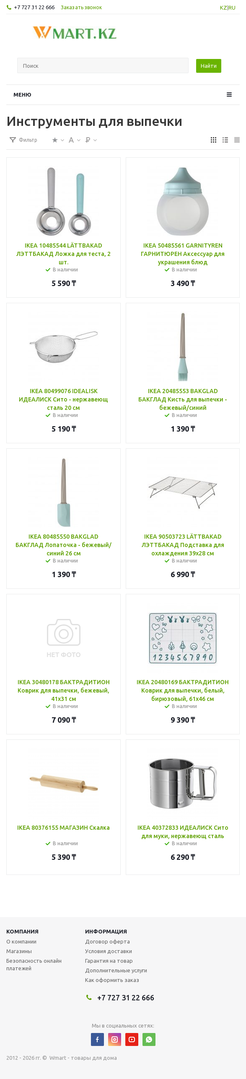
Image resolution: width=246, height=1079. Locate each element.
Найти (209, 66)
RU (232, 7)
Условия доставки (108, 951)
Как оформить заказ (112, 980)
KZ (223, 7)
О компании (21, 941)
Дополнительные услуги (116, 970)
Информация (106, 931)
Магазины (19, 951)
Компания (22, 931)
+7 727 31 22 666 (34, 7)
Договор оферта (107, 941)
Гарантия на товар (109, 961)
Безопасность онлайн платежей (34, 964)
